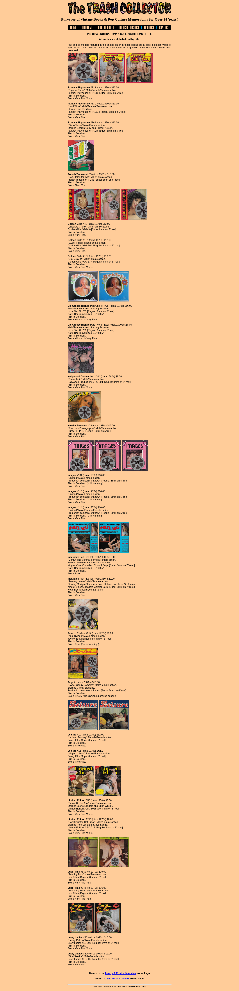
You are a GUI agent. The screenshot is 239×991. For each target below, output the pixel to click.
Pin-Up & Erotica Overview (120, 973)
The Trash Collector (118, 978)
